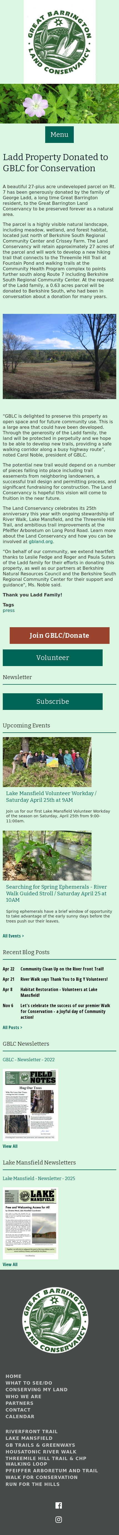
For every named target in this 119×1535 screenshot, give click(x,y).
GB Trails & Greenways (40, 1445)
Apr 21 (8, 979)
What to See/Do (29, 1383)
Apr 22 (8, 969)
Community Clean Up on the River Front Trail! (62, 969)
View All (10, 1146)
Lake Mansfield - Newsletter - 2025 (39, 1178)
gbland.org (40, 541)
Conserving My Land (37, 1389)
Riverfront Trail (32, 1431)
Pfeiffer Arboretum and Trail (52, 1470)
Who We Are (24, 1396)
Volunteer (52, 658)
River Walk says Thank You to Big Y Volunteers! (64, 979)
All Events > (13, 936)
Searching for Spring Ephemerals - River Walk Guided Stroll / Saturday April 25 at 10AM (56, 893)
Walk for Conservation (42, 1477)
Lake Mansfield (29, 1438)
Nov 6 (8, 1005)
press (9, 610)
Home (14, 1376)
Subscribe (52, 701)
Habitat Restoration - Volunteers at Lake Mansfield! (59, 992)
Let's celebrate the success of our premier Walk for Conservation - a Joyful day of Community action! (65, 1011)
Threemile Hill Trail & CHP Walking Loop (46, 1461)
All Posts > (12, 1027)
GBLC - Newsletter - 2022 (29, 1059)
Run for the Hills (33, 1484)
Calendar (20, 1416)
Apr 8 (7, 989)
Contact (18, 1410)
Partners (20, 1403)
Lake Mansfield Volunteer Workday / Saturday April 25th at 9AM (51, 796)
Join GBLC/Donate (59, 635)
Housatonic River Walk (41, 1452)
